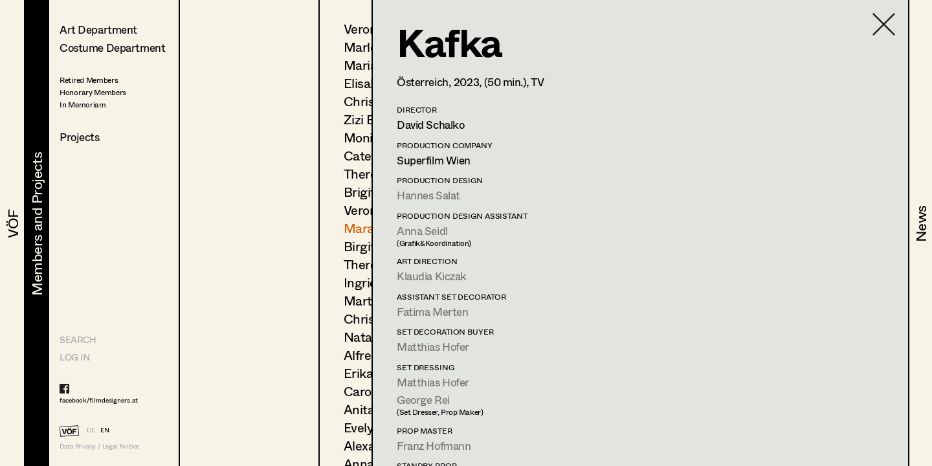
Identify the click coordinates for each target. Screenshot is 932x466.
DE (91, 430)
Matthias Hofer (433, 346)
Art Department (98, 29)
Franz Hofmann (434, 445)
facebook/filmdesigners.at (99, 400)
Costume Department (112, 47)
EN (104, 430)
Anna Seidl (422, 230)
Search (78, 339)
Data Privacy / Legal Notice (99, 446)
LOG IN (74, 357)
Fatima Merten (432, 311)
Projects (80, 137)
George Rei (423, 399)
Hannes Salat (428, 195)
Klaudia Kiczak (432, 276)
